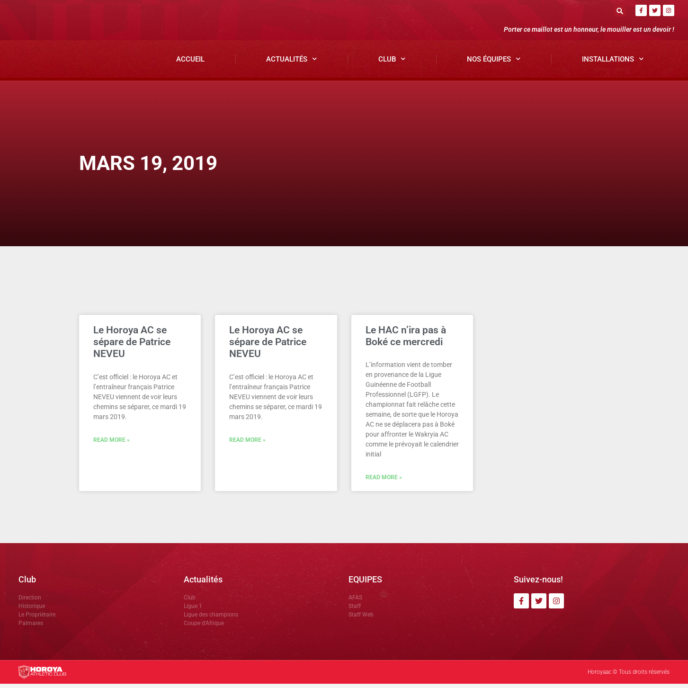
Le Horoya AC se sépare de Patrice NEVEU (131, 346)
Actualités (291, 63)
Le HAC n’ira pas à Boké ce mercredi (406, 340)
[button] (620, 11)
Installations (613, 63)
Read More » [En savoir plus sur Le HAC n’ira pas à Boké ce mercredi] (384, 481)
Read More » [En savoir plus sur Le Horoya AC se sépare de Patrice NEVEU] (111, 444)
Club (392, 63)
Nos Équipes (494, 63)
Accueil (190, 63)
